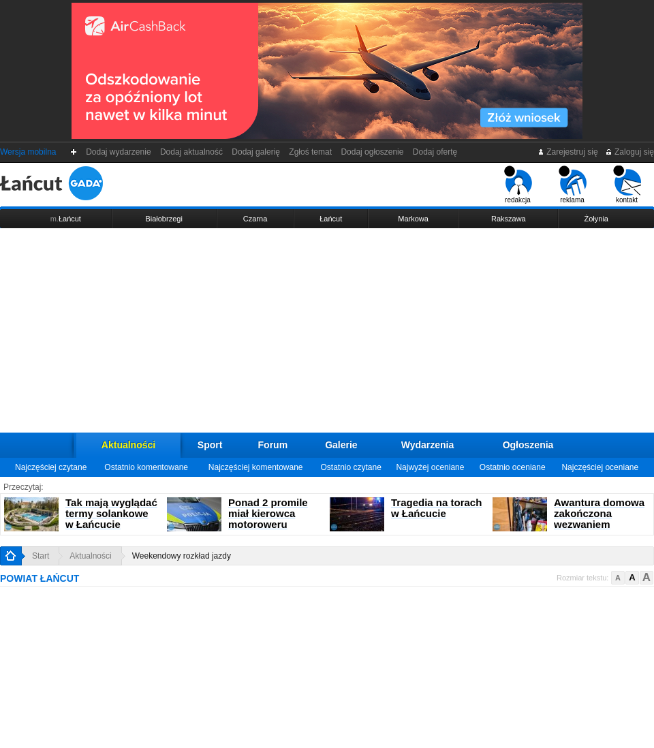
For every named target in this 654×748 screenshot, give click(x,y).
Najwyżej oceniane (430, 467)
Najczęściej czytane (51, 467)
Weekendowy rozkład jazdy (181, 556)
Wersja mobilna (28, 152)
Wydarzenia (427, 444)
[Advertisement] (327, 330)
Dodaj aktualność (191, 152)
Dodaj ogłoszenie (372, 152)
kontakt (627, 185)
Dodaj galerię (256, 152)
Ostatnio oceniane (513, 467)
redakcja (518, 185)
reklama (573, 185)
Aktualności (128, 444)
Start (40, 556)
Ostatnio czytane (350, 467)
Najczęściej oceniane (599, 467)
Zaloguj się (629, 152)
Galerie (341, 444)
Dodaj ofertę (435, 152)
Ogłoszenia (528, 444)
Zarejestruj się (568, 152)
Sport (210, 444)
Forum (273, 444)
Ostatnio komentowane (146, 467)
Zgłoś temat (311, 152)
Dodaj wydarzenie (119, 152)
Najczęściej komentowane (255, 467)
